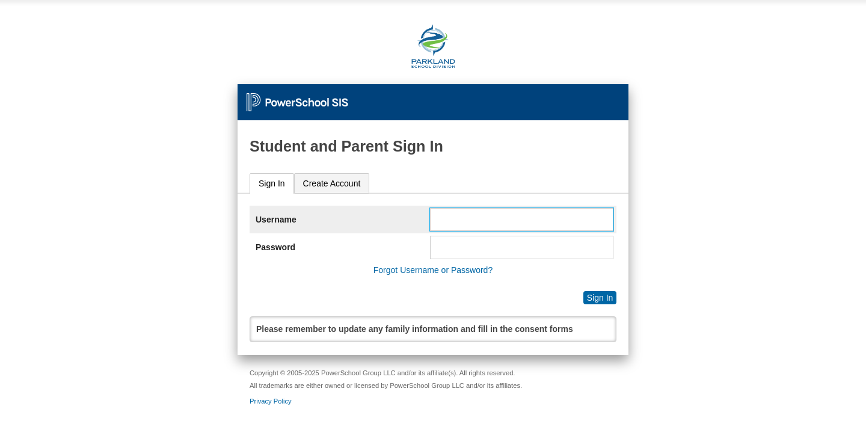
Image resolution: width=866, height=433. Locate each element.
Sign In (272, 183)
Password (275, 247)
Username (276, 219)
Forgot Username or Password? (433, 270)
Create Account (332, 183)
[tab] (272, 183)
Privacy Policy (271, 401)
